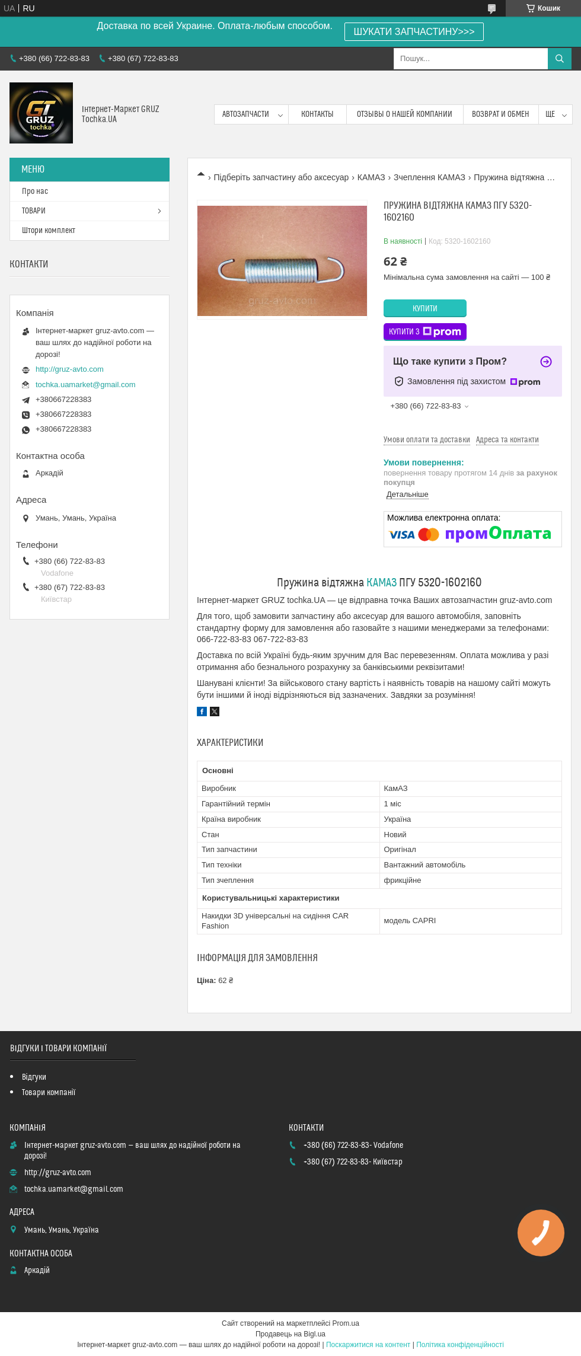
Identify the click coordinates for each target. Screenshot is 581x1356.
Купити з (425, 332)
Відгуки (34, 1077)
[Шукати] (560, 58)
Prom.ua (346, 1323)
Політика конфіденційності (460, 1345)
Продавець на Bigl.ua (290, 1334)
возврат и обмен (500, 114)
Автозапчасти (245, 114)
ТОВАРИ (34, 211)
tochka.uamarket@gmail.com (86, 384)
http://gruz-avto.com (70, 369)
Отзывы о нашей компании (404, 114)
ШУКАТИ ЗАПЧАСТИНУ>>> (414, 32)
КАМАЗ (371, 177)
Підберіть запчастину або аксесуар (281, 177)
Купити (425, 309)
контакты (317, 114)
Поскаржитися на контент (368, 1345)
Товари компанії (49, 1092)
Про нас (35, 191)
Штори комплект (48, 230)
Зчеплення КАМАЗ (429, 177)
